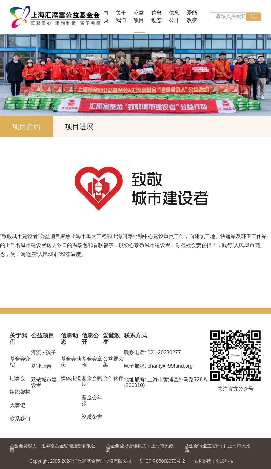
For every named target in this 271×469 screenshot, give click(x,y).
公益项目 (139, 16)
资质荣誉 (92, 417)
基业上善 (41, 366)
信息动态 (156, 16)
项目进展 (79, 127)
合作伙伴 (113, 378)
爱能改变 (192, 16)
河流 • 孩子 (43, 352)
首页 (106, 16)
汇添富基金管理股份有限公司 (52, 448)
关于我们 (121, 16)
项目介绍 (26, 127)
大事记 (17, 405)
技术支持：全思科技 (213, 461)
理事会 (17, 378)
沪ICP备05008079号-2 (162, 461)
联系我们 (20, 419)
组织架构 (20, 391)
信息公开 (174, 16)
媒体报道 (71, 378)
